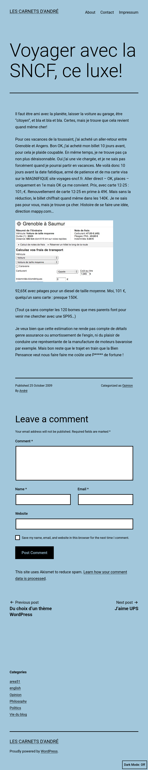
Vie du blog (18, 714)
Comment (24, 441)
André (23, 391)
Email (83, 489)
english (15, 688)
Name (21, 489)
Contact (107, 12)
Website (21, 513)
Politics (15, 708)
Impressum (128, 12)
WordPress (49, 751)
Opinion (127, 385)
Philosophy (18, 701)
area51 (15, 681)
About (90, 12)
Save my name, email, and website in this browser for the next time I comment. (75, 538)
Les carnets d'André (34, 11)
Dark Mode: (134, 764)
